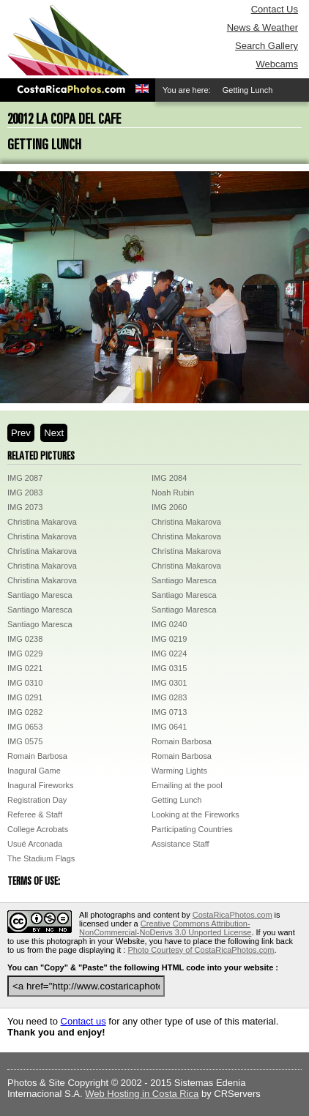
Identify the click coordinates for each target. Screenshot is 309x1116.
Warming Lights (179, 770)
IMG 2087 (24, 477)
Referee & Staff (34, 814)
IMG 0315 (169, 668)
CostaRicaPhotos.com (232, 914)
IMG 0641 (169, 726)
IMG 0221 (24, 668)
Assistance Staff (180, 843)
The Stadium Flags (41, 858)
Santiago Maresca (184, 580)
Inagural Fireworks (40, 785)
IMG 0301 (169, 682)
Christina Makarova (42, 521)
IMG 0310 (24, 682)
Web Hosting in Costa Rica (141, 1093)
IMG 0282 (24, 712)
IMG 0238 (24, 638)
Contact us (83, 1021)
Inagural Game (34, 770)
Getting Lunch (177, 799)
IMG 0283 (169, 697)
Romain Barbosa (182, 741)
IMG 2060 (169, 507)
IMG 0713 (169, 712)
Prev (21, 432)
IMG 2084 (169, 477)
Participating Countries (192, 829)
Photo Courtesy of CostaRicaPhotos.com (200, 949)
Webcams (277, 64)
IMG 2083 (24, 492)
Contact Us (274, 9)
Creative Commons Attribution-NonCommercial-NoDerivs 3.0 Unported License (165, 928)
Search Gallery (266, 45)
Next (54, 432)
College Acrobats (37, 829)
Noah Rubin (173, 492)
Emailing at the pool (187, 785)
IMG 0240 (169, 624)
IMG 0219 (169, 638)
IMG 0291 (24, 697)
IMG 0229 (24, 653)
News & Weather (262, 27)
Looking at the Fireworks (195, 814)
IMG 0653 (24, 726)
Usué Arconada (34, 843)
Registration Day (37, 799)
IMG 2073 (24, 507)
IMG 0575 (24, 741)
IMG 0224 (169, 653)
